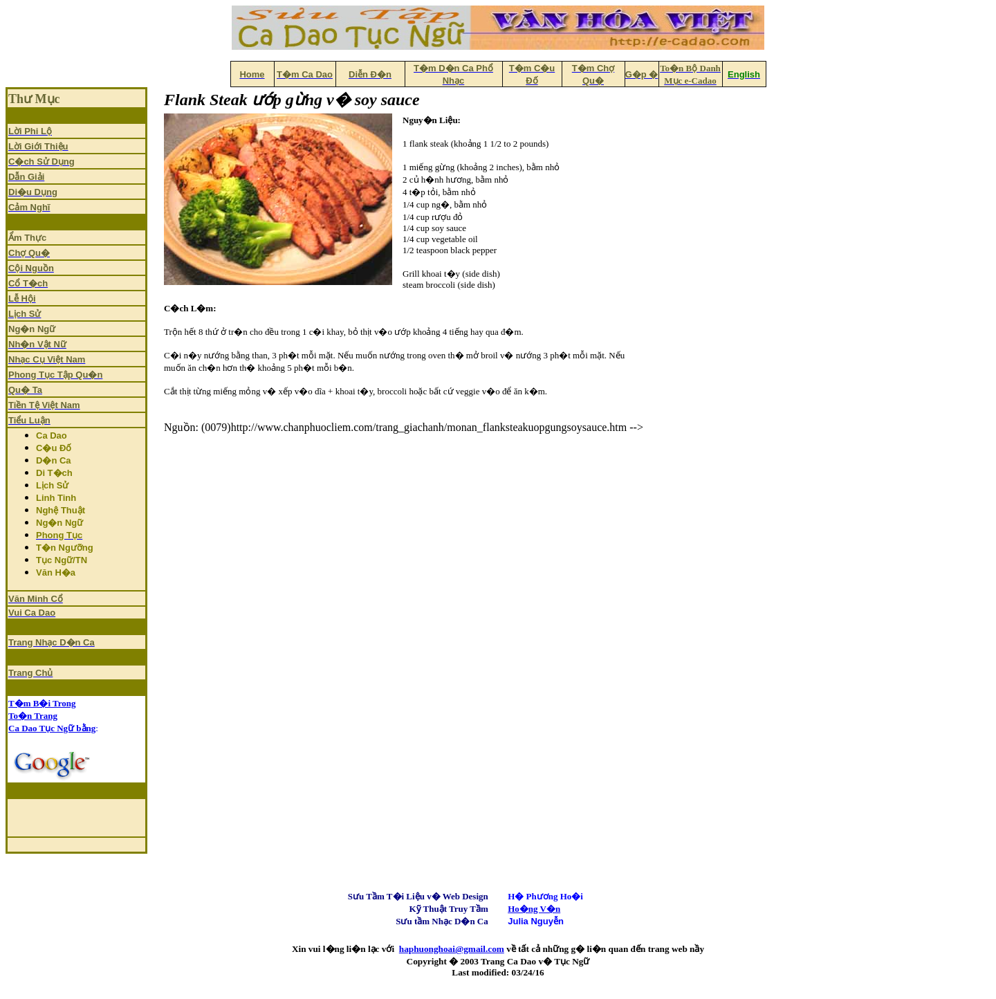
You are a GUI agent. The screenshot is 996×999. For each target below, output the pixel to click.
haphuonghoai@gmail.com (451, 949)
